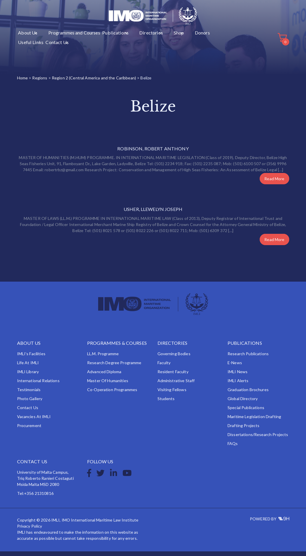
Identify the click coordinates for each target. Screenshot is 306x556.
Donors (158, 44)
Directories (121, 44)
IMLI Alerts (238, 385)
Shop (141, 44)
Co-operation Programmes (112, 394)
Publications (95, 44)
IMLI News (238, 376)
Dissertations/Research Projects (258, 439)
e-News (235, 367)
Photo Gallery (30, 403)
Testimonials (29, 394)
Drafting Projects (243, 430)
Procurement (29, 430)
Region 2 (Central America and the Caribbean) (94, 82)
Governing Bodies (173, 358)
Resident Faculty (172, 376)
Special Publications (246, 412)
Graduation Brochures (248, 394)
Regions (39, 82)
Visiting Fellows (171, 394)
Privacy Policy (29, 530)
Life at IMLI (28, 367)
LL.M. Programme (103, 358)
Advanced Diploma (104, 376)
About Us (26, 44)
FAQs (233, 448)
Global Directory (243, 403)
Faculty (164, 367)
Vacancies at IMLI (34, 421)
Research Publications (248, 358)
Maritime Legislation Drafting (254, 421)
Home (22, 82)
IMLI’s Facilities (31, 358)
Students (166, 403)
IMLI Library (28, 376)
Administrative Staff (176, 385)
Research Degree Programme (114, 367)
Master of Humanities (107, 385)
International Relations (38, 385)
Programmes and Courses (61, 44)
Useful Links (177, 44)
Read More (274, 183)
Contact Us (199, 44)
